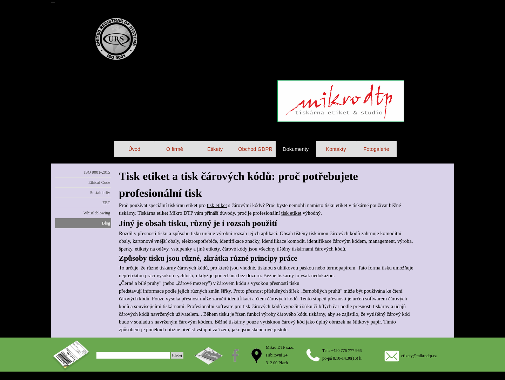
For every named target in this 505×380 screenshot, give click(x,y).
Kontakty (336, 149)
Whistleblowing (96, 213)
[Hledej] (133, 355)
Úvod (134, 149)
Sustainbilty (100, 192)
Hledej (177, 355)
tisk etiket (217, 205)
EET (106, 202)
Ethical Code (99, 182)
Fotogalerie (376, 149)
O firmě (174, 149)
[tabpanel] (266, 250)
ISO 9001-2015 (97, 172)
